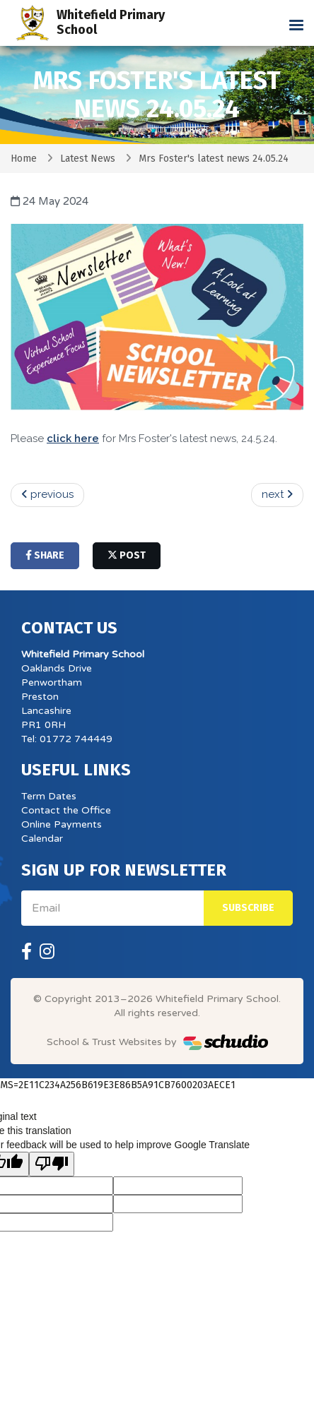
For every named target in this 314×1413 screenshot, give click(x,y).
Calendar (42, 839)
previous (47, 494)
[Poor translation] (51, 1164)
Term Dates (48, 796)
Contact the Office (66, 810)
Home (24, 159)
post (126, 555)
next (277, 494)
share (44, 555)
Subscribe (248, 908)
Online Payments (61, 824)
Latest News (87, 159)
